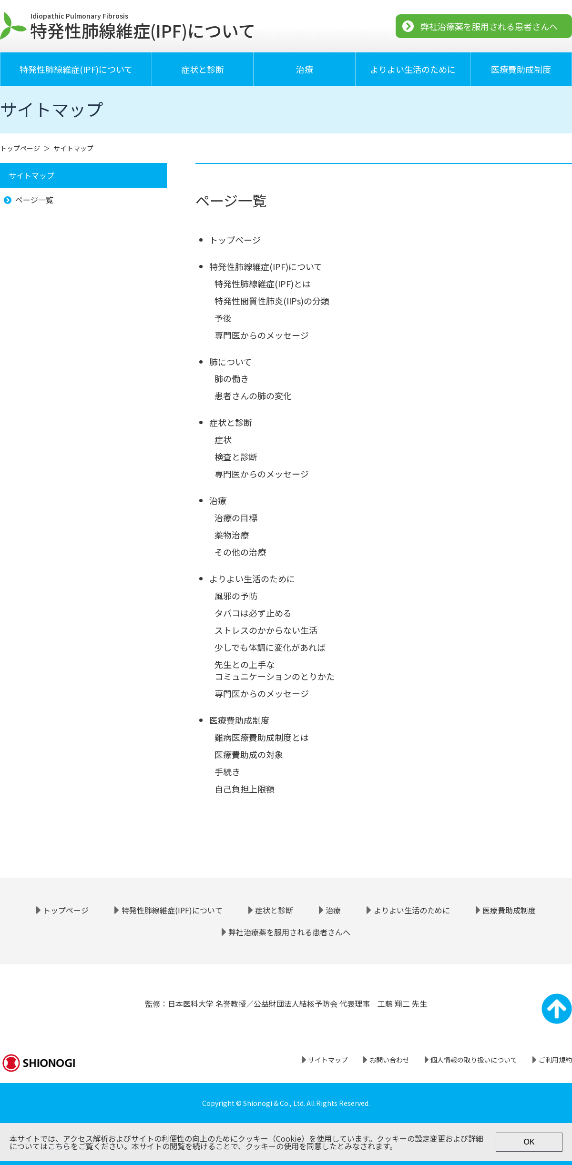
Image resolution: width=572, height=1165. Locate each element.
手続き (227, 771)
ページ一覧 (34, 199)
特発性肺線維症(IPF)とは (262, 283)
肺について (230, 361)
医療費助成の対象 (248, 754)
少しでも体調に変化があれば (270, 647)
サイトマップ (73, 148)
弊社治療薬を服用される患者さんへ (489, 26)
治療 (304, 69)
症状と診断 (202, 69)
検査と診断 (235, 456)
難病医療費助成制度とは (261, 737)
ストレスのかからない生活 (265, 630)
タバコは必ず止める (253, 613)
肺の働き (231, 378)
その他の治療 (240, 552)
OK (528, 1142)
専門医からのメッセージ (261, 335)
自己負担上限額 (244, 788)
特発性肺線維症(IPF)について (76, 69)
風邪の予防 (235, 595)
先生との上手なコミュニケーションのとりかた (274, 670)
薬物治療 (231, 534)
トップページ (20, 148)
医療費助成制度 (521, 69)
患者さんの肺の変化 (253, 395)
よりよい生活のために (413, 69)
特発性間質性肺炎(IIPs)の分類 (271, 300)
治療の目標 (235, 517)
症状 (223, 439)
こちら (59, 1146)
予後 (223, 318)
